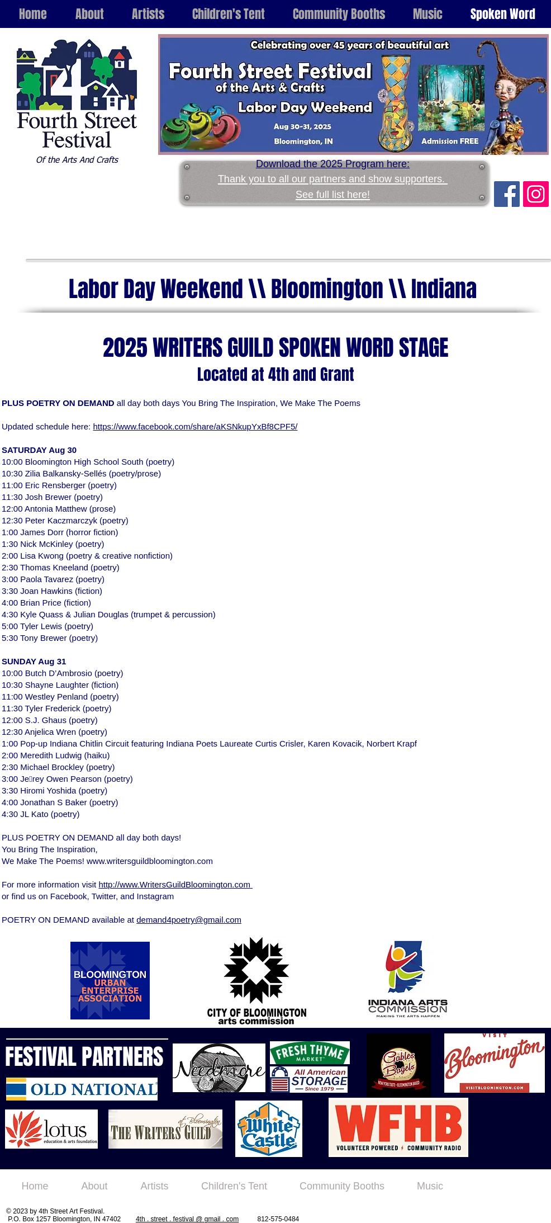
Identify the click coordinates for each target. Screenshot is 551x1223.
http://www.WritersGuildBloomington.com (174, 884)
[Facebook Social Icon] (507, 194)
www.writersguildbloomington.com (150, 861)
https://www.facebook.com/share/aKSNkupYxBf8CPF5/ (195, 426)
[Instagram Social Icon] (536, 194)
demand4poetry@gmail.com (188, 919)
